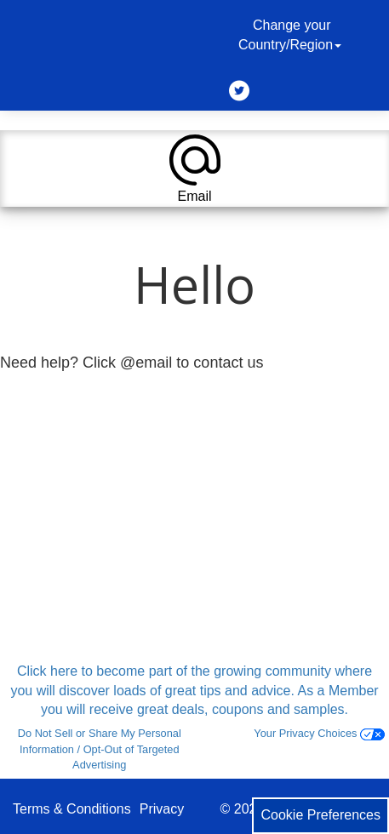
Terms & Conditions (72, 809)
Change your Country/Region (292, 35)
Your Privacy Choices (319, 733)
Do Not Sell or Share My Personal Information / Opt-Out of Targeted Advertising (99, 749)
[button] (194, 168)
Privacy (162, 809)
